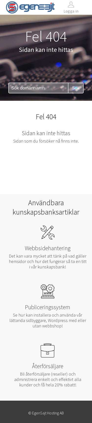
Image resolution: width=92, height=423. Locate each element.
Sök (75, 88)
